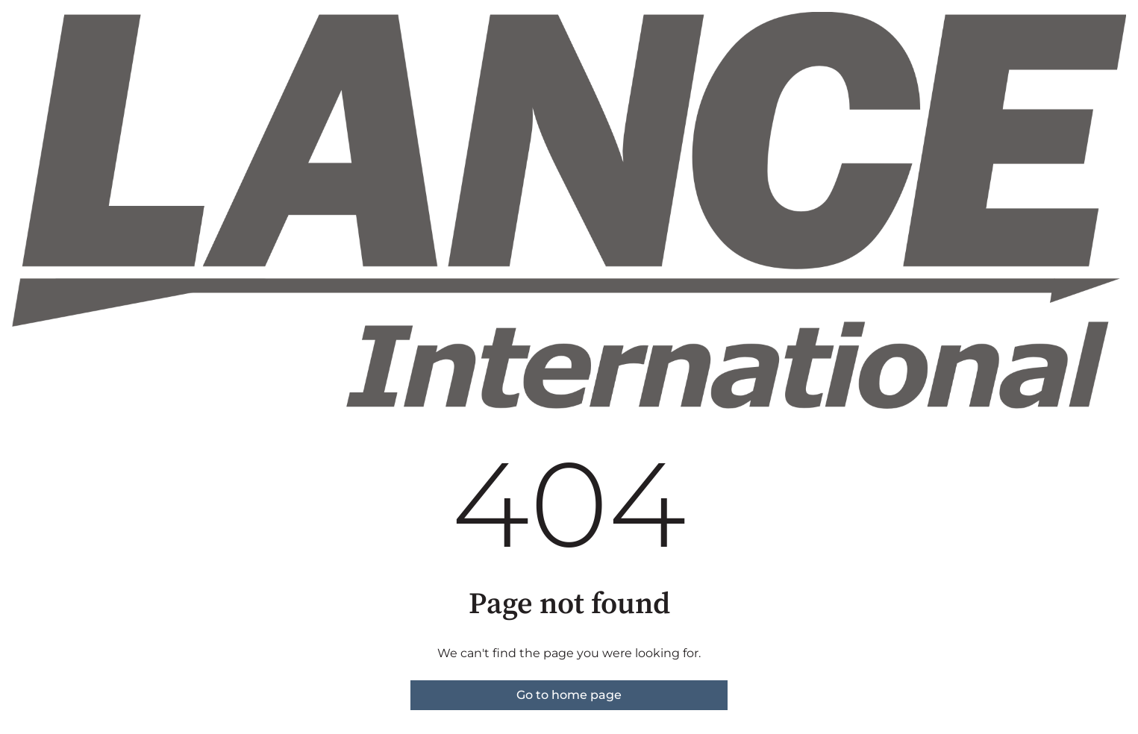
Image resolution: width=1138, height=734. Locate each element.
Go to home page (569, 695)
